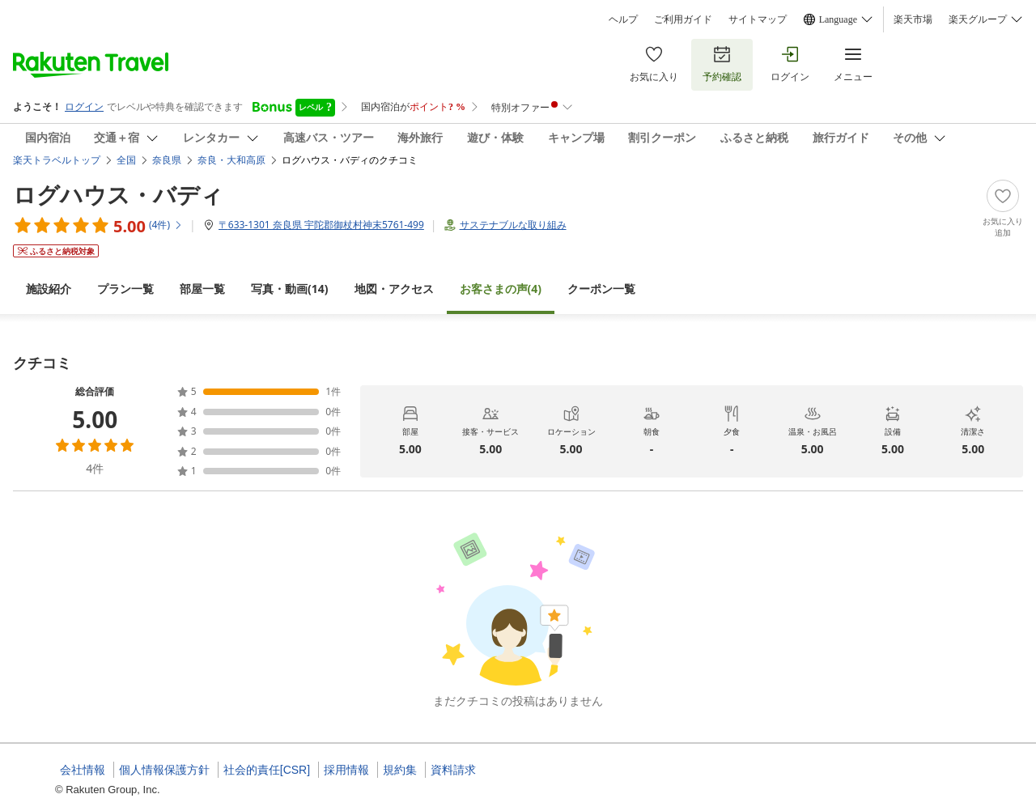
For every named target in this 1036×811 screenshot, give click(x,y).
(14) (290, 288)
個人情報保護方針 (164, 769)
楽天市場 (913, 19)
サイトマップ (757, 19)
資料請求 (453, 769)
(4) (501, 288)
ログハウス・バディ (118, 194)
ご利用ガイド (683, 19)
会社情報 (82, 769)
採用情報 (346, 769)
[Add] (1003, 209)
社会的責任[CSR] (266, 769)
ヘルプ (623, 19)
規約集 (400, 769)
